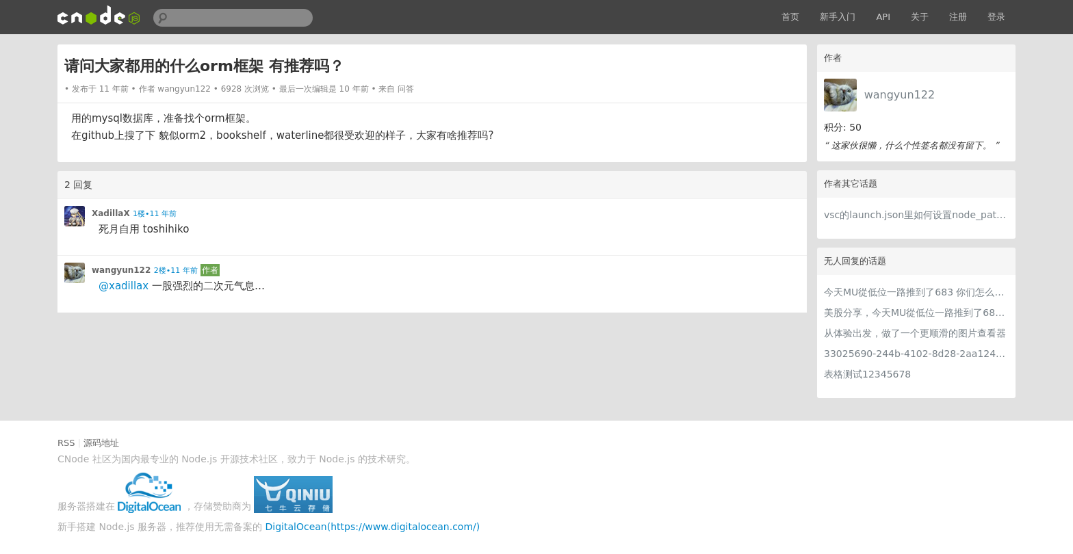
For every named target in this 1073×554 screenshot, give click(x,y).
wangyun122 (899, 94)
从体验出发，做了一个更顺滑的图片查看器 (915, 333)
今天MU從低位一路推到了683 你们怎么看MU (916, 292)
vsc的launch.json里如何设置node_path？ (916, 214)
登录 (996, 17)
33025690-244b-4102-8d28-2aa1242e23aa (916, 353)
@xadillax (123, 286)
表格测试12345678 (867, 374)
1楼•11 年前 (155, 213)
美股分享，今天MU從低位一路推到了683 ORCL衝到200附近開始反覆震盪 (916, 312)
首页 (790, 17)
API (883, 17)
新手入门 (837, 17)
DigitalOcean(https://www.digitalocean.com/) (373, 526)
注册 (958, 17)
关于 (920, 17)
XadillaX (111, 213)
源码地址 (101, 443)
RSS (66, 443)
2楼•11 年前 (176, 270)
